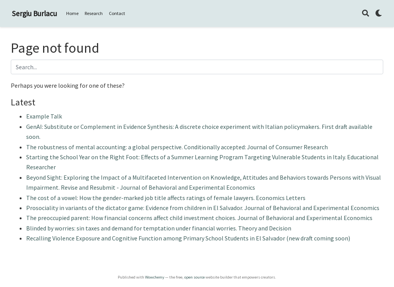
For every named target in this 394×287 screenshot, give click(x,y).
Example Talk (44, 116)
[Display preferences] (378, 13)
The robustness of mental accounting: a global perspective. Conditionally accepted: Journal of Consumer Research (177, 147)
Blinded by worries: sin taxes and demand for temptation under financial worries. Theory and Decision (158, 228)
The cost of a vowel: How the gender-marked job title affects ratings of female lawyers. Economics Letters (166, 198)
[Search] (365, 13)
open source (194, 277)
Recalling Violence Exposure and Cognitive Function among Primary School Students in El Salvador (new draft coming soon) (188, 238)
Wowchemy (154, 277)
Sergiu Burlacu (34, 13)
